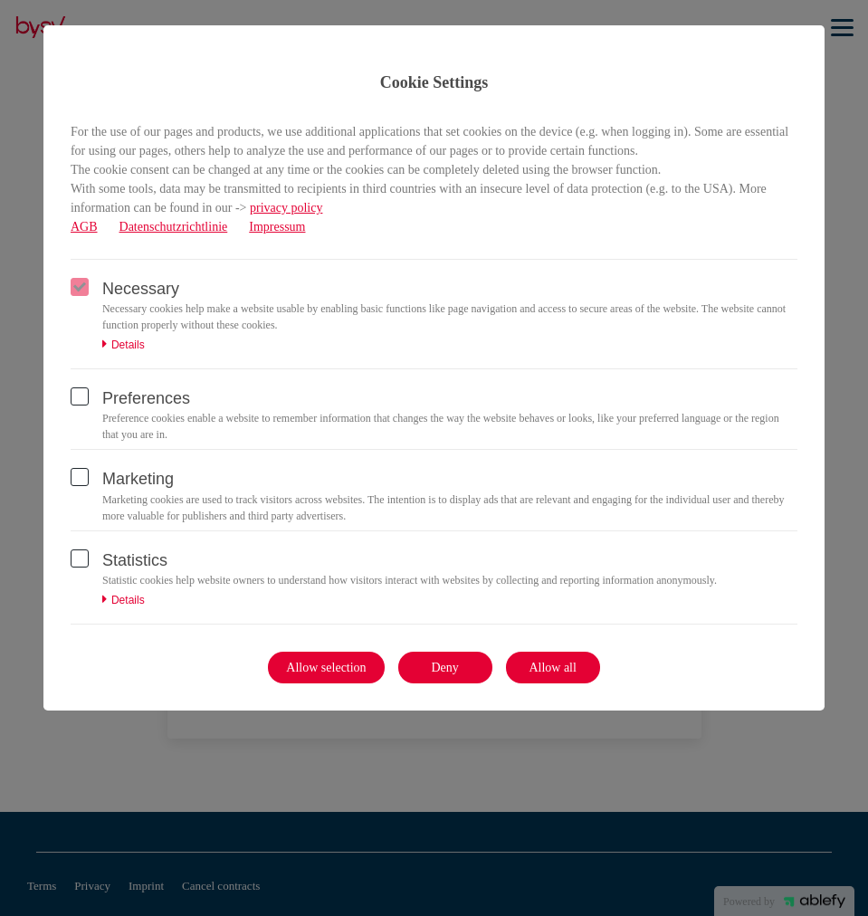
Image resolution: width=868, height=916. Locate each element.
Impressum (277, 227)
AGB (84, 227)
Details (123, 344)
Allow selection (326, 667)
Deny (444, 667)
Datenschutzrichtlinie (173, 227)
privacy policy (286, 208)
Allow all (553, 667)
